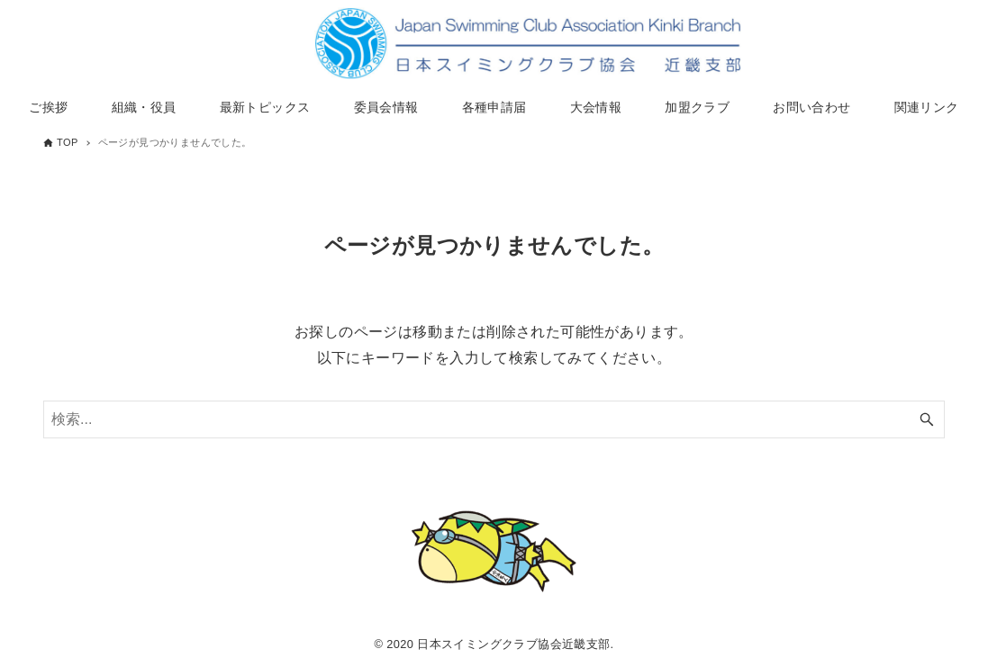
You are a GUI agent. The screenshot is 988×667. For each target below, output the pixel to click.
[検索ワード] (494, 419)
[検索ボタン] (927, 419)
